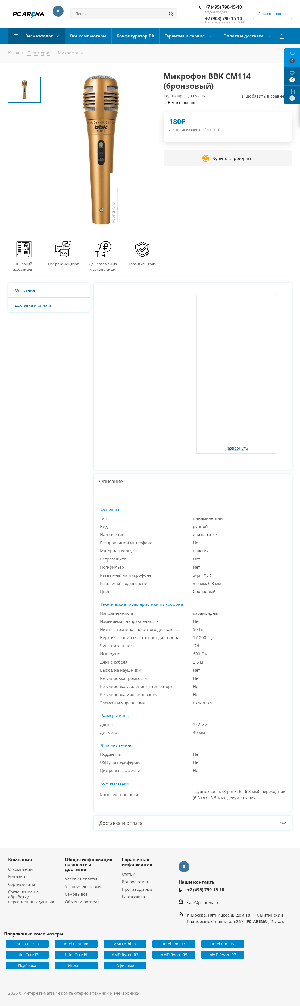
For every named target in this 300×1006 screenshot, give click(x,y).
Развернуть (236, 448)
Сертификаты (21, 884)
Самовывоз (76, 894)
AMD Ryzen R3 (125, 954)
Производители (138, 889)
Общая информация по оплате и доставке (88, 864)
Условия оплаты (81, 879)
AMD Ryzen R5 (174, 954)
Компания (20, 860)
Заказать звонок (272, 13)
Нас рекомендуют (63, 263)
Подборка (27, 965)
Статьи (128, 874)
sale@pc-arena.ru (203, 902)
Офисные (125, 965)
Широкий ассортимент (24, 266)
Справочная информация (137, 862)
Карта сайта (133, 896)
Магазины (18, 876)
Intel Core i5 (223, 943)
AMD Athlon (125, 943)
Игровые (76, 965)
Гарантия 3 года (142, 263)
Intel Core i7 (27, 954)
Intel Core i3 (174, 943)
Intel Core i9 (76, 954)
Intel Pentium (76, 943)
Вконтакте (58, 11)
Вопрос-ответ (135, 881)
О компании (20, 869)
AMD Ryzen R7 (223, 954)
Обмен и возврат (82, 901)
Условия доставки (83, 886)
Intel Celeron (27, 943)
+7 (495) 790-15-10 (223, 7)
